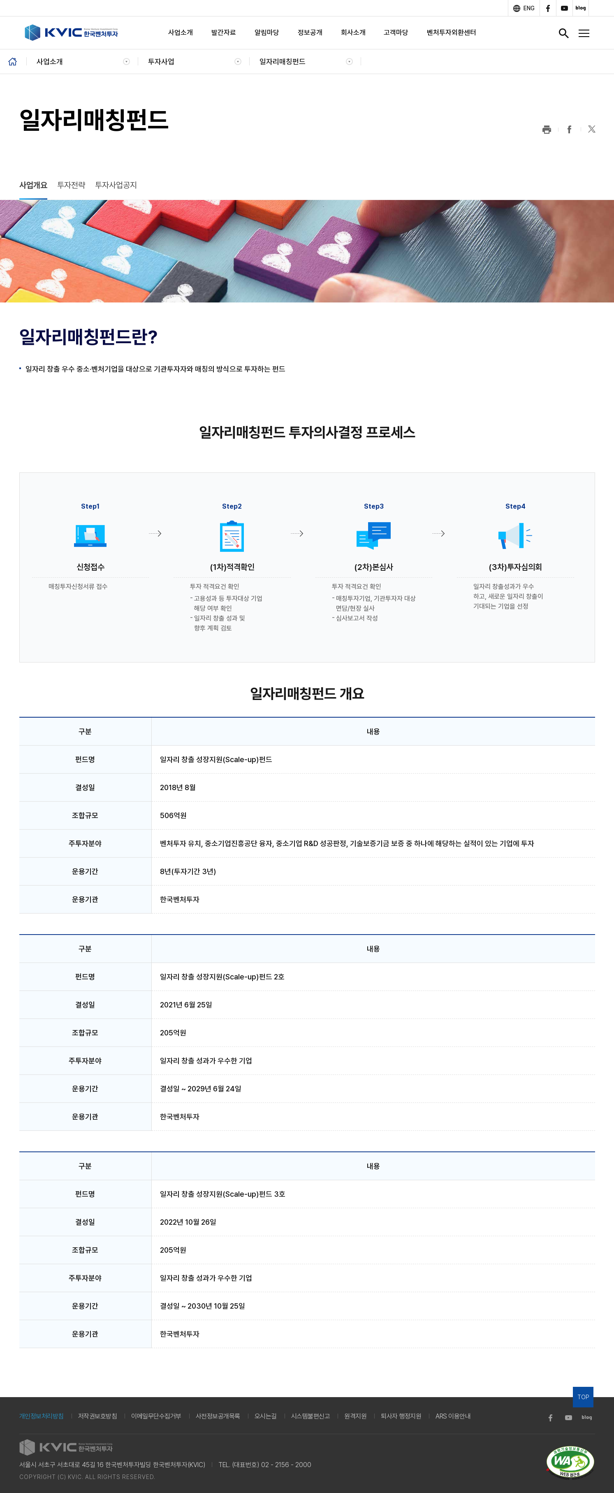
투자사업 (161, 61)
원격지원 (355, 1416)
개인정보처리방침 (41, 1416)
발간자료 (223, 32)
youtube (564, 8)
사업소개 (180, 32)
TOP (583, 1397)
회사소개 (353, 32)
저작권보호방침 (97, 1416)
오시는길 (266, 1416)
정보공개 (310, 32)
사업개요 (33, 185)
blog (580, 8)
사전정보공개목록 (218, 1416)
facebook (548, 8)
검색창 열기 (564, 33)
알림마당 (267, 32)
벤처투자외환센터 (451, 32)
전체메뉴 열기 (584, 33)
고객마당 (396, 32)
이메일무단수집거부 (156, 1416)
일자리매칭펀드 (283, 61)
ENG (529, 8)
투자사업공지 (116, 185)
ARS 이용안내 (453, 1416)
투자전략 (71, 185)
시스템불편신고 (310, 1416)
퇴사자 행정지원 (401, 1416)
